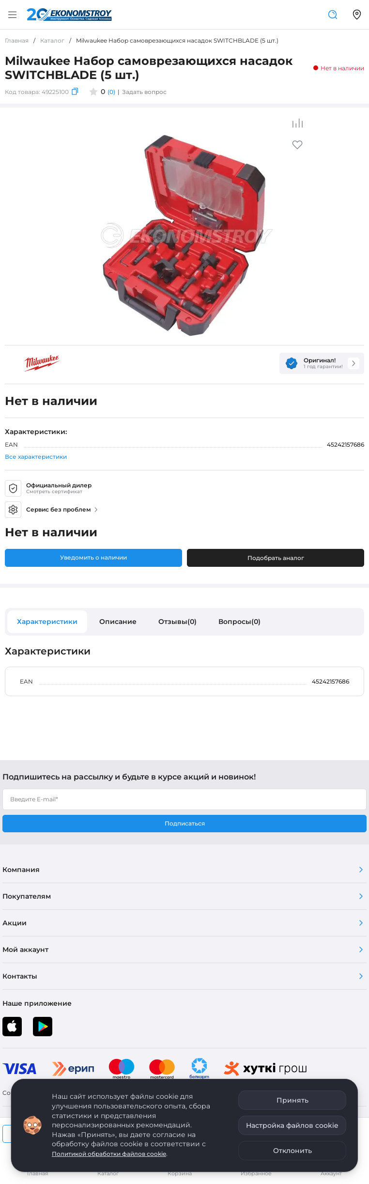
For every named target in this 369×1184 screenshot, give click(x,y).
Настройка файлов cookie (292, 1125)
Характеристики (47, 621)
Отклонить (292, 1150)
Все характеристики (36, 456)
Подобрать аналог (275, 557)
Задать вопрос (144, 91)
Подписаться (185, 823)
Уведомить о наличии (93, 557)
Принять (292, 1100)
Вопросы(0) (239, 621)
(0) (111, 91)
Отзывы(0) (177, 621)
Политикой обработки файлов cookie (109, 1153)
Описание (118, 621)
